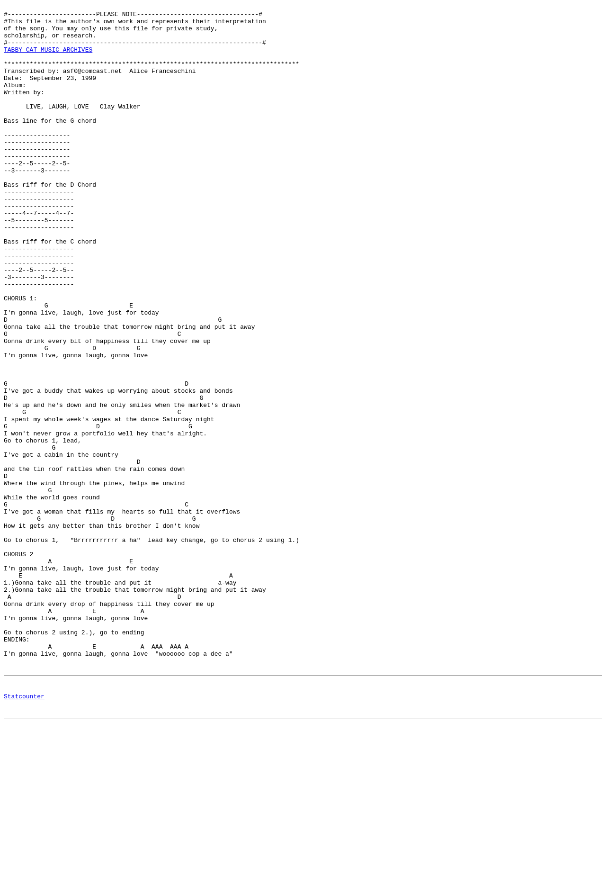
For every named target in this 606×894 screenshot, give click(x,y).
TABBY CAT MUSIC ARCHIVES (48, 59)
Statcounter (24, 834)
